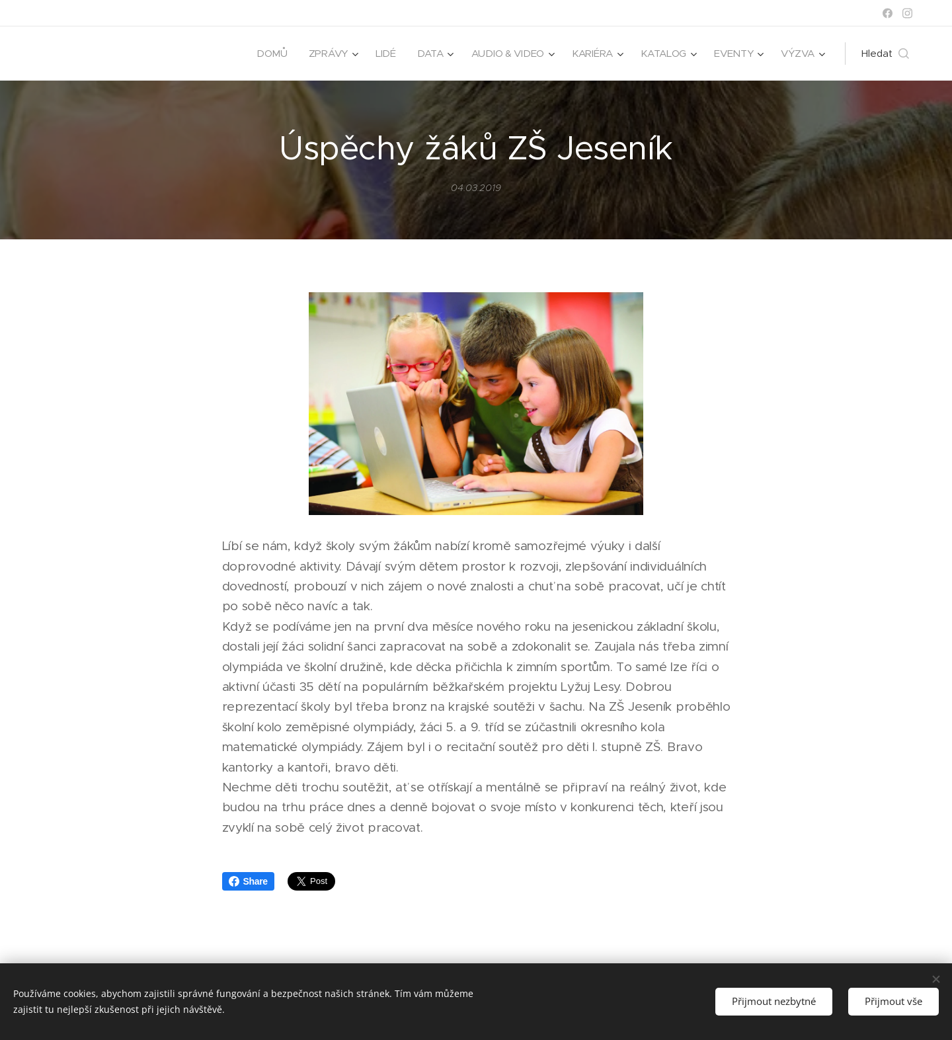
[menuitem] (265, 53)
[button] (885, 53)
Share (248, 881)
